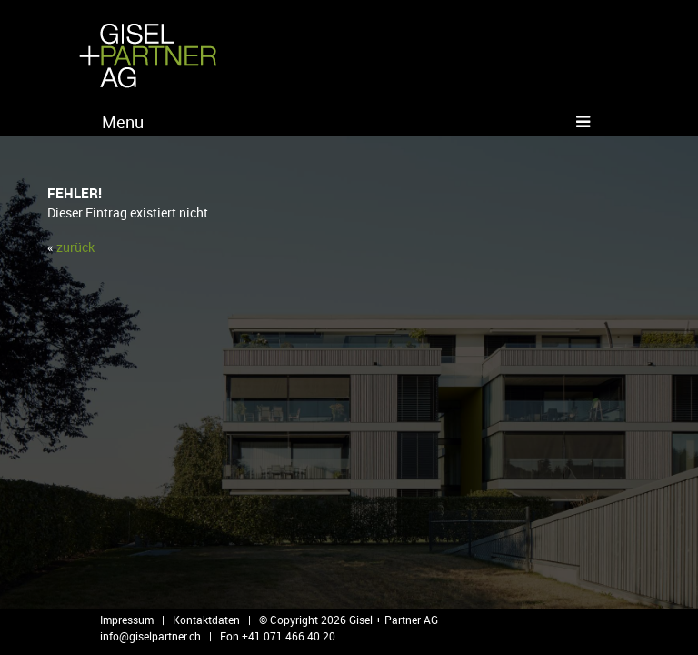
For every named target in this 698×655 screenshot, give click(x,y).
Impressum (127, 619)
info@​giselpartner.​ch (150, 636)
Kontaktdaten (206, 619)
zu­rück (75, 247)
